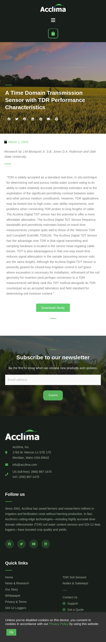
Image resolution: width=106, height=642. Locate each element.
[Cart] (53, 33)
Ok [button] (11, 632)
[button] (53, 20)
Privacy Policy (58, 624)
